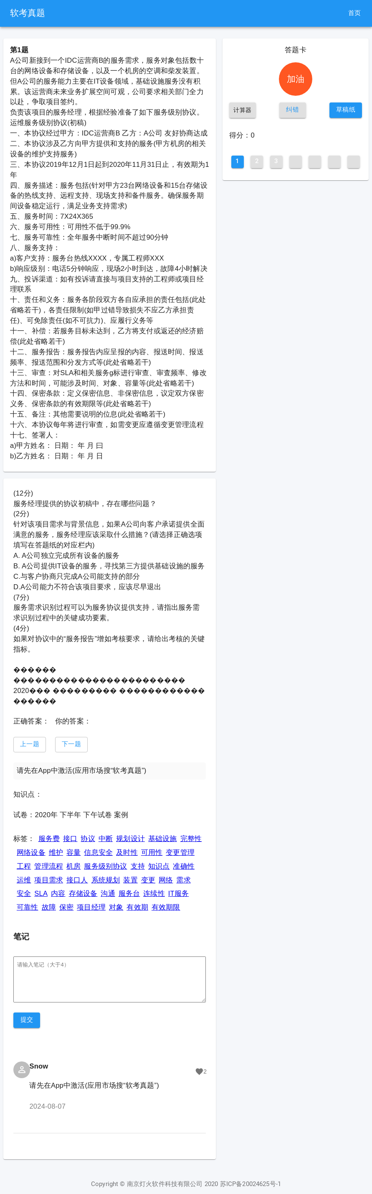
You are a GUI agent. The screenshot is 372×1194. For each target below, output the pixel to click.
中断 (106, 839)
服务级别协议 (105, 866)
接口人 (77, 880)
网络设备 (31, 853)
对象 (116, 907)
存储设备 (83, 893)
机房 (73, 866)
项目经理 (91, 907)
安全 (24, 893)
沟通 (108, 893)
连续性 (154, 893)
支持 (138, 866)
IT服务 (178, 893)
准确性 (184, 866)
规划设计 (130, 839)
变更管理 (180, 853)
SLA (41, 893)
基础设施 (162, 839)
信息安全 (98, 853)
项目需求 (48, 880)
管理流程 (48, 866)
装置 (130, 880)
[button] (29, 744)
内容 (58, 893)
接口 (70, 839)
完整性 (191, 839)
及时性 (127, 853)
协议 (88, 839)
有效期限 (166, 907)
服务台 (129, 893)
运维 (24, 880)
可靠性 (27, 907)
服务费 (49, 839)
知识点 (159, 866)
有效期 (137, 907)
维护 (56, 853)
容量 (73, 853)
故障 (49, 907)
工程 (24, 866)
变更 (148, 880)
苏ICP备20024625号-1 (250, 1184)
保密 (66, 907)
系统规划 (105, 880)
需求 (183, 880)
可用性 (152, 853)
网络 (166, 880)
